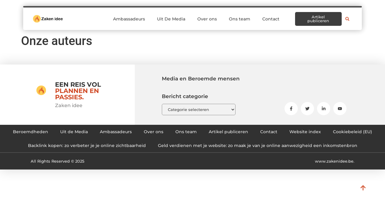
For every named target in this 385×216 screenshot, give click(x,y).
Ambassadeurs (129, 16)
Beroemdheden (30, 131)
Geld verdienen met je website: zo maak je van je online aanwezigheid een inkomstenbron (257, 145)
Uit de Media (74, 131)
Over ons (207, 16)
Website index (305, 131)
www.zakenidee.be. (334, 161)
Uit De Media (171, 16)
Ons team (239, 16)
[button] (347, 16)
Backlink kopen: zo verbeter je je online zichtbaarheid (87, 145)
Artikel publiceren (228, 131)
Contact (270, 16)
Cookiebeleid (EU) (352, 131)
